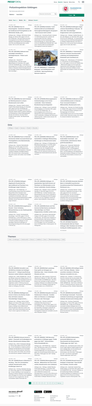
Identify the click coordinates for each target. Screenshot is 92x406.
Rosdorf (30, 128)
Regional (66, 2)
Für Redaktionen (54, 398)
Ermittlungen (17, 239)
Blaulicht (60, 2)
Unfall (10, 239)
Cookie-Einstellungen (71, 401)
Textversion (52, 399)
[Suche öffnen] (79, 2)
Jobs (67, 399)
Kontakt (68, 398)
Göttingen (30, 49)
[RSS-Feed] (83, 20)
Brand (47, 239)
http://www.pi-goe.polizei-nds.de (16, 11)
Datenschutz (37, 401)
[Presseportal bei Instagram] (19, 398)
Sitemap (52, 401)
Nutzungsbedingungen (39, 399)
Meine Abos (72, 2)
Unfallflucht (40, 239)
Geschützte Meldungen (55, 402)
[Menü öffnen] (83, 2)
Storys (55, 2)
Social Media (37, 402)
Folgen (72, 15)
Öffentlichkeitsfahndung (56, 239)
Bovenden (37, 128)
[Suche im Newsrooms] (48, 14)
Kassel (17, 128)
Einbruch (33, 239)
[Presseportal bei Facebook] (15, 398)
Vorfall (66, 239)
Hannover (23, 128)
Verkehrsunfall (25, 239)
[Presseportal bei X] (17, 398)
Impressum (36, 398)
